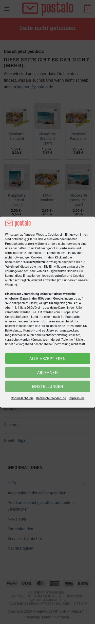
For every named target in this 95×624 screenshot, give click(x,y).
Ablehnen (47, 372)
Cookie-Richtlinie (22, 398)
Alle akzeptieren (47, 358)
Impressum (76, 398)
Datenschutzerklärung (51, 398)
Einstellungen (47, 386)
